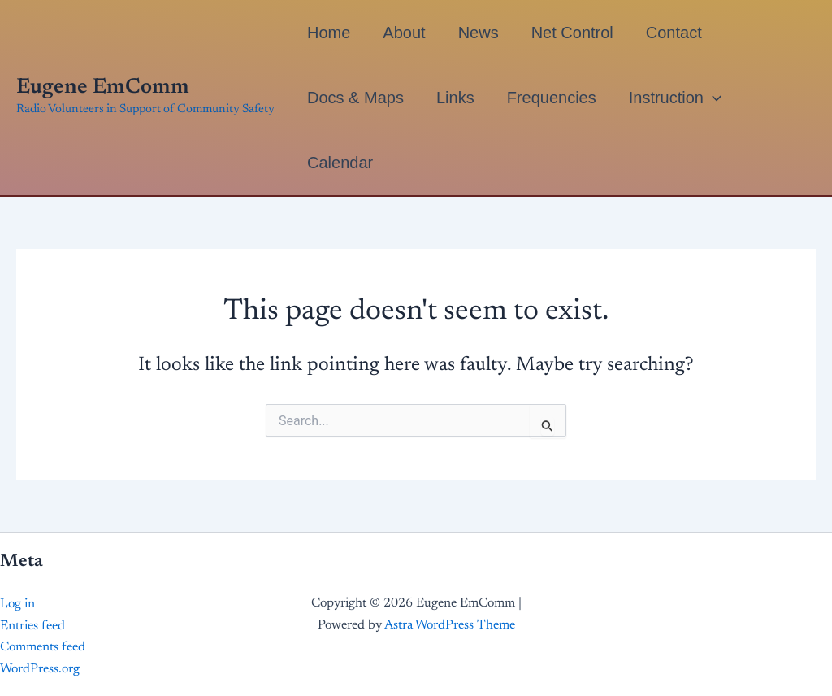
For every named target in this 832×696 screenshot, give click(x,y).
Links (455, 98)
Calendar (340, 163)
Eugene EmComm (102, 87)
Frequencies (551, 98)
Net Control (572, 32)
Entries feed (32, 626)
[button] (713, 97)
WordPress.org (40, 669)
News (478, 32)
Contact (674, 32)
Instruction (675, 97)
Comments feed (42, 647)
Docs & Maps (355, 98)
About (404, 32)
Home (328, 32)
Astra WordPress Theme (449, 625)
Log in (17, 604)
